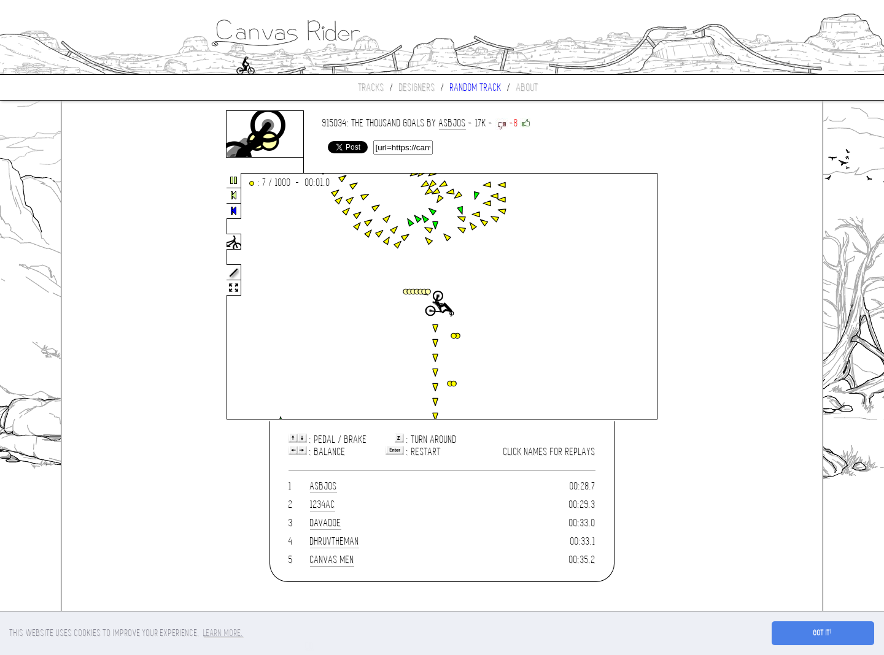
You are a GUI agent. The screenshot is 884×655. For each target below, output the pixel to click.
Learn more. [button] (223, 632)
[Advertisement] (113, 297)
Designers (417, 87)
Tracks (371, 87)
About (527, 87)
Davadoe (325, 522)
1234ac (322, 504)
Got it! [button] (822, 633)
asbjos (452, 123)
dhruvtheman (334, 541)
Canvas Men (332, 559)
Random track (476, 87)
